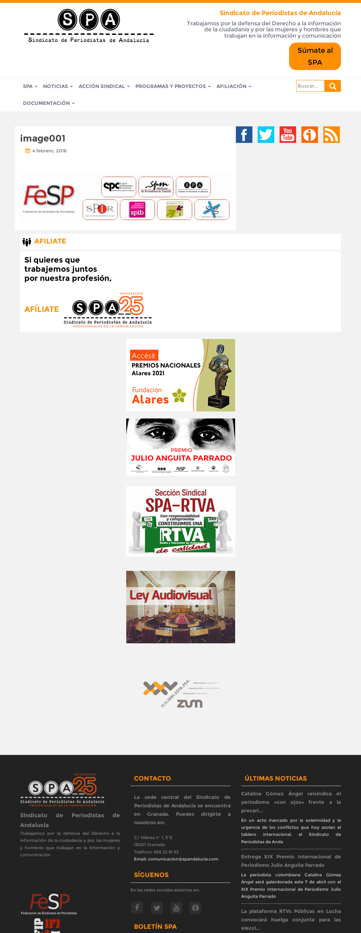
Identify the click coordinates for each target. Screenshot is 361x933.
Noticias (58, 86)
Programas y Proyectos (173, 86)
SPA (30, 86)
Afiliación (233, 86)
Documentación (49, 103)
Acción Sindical (104, 86)
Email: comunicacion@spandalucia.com (176, 859)
